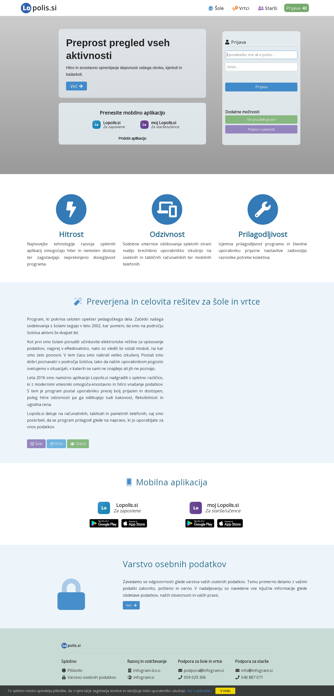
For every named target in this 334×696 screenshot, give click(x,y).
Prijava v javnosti (261, 129)
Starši (267, 8)
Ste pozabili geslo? (261, 119)
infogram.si (143, 677)
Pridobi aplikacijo (132, 138)
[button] (76, 86)
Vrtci (241, 8)
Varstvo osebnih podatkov (92, 677)
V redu (225, 690)
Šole (216, 8)
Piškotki (75, 670)
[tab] (216, 7)
